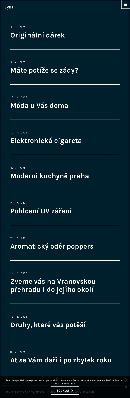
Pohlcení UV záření (41, 211)
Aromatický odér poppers (51, 246)
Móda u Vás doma (39, 105)
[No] (125, 387)
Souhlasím (65, 390)
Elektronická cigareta (46, 141)
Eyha (9, 7)
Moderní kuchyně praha (49, 176)
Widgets (126, 8)
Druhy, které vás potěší (48, 325)
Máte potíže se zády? (44, 70)
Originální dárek (37, 35)
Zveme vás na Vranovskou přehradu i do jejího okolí (53, 285)
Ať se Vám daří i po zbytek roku (61, 360)
